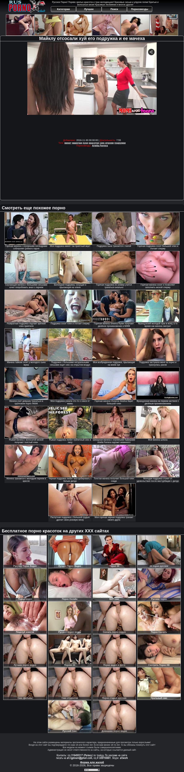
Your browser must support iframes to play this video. (92, 89)
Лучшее (89, 9)
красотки (94, 143)
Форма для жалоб (92, 762)
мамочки (77, 143)
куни (85, 143)
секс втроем (107, 143)
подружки (120, 143)
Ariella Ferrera (100, 145)
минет (67, 143)
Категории (63, 9)
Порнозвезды (139, 9)
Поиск (114, 9)
